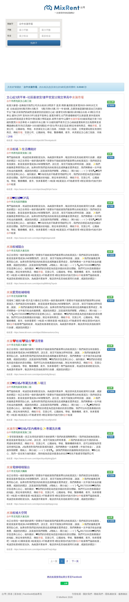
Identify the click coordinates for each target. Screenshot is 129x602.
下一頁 (75, 561)
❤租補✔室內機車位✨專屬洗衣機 (34, 428)
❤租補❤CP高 (18, 198)
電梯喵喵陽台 (18, 467)
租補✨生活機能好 (21, 149)
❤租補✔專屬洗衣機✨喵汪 (26, 383)
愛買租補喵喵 (18, 292)
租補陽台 (15, 246)
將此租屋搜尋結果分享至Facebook (64, 577)
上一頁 (53, 561)
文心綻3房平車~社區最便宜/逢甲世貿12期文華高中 (45, 97)
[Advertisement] (95, 43)
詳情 (10, 136)
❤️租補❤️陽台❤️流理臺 (25, 341)
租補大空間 (17, 512)
